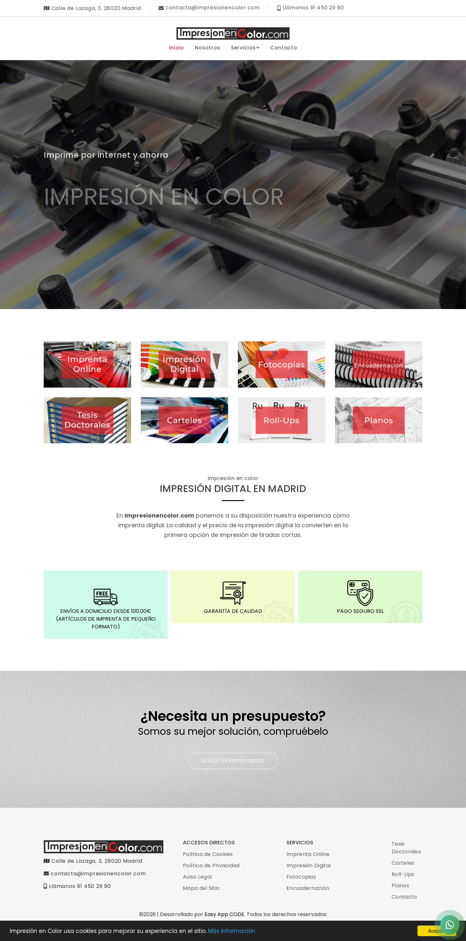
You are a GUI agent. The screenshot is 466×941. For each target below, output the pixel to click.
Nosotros (207, 47)
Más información (231, 932)
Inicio (176, 47)
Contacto (283, 47)
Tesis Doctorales (406, 847)
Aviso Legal (197, 877)
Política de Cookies (208, 854)
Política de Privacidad (211, 865)
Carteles (403, 863)
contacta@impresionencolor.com (95, 873)
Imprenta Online (308, 854)
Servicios (245, 47)
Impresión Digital (308, 865)
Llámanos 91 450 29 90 (77, 886)
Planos (400, 885)
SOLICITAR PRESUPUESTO (233, 761)
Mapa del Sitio (201, 888)
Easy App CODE (224, 914)
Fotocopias (301, 877)
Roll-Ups (403, 874)
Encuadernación (307, 888)
